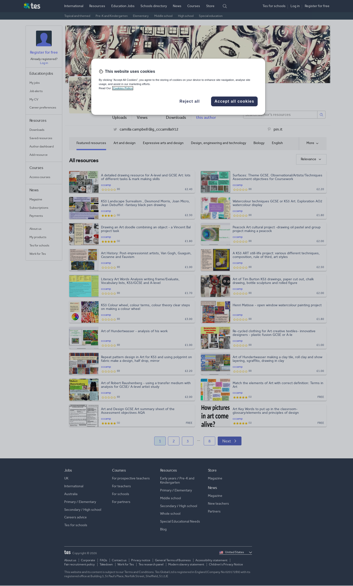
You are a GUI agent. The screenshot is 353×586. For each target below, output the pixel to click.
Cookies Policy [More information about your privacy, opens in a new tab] (123, 88)
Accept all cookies (234, 101)
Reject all (189, 101)
